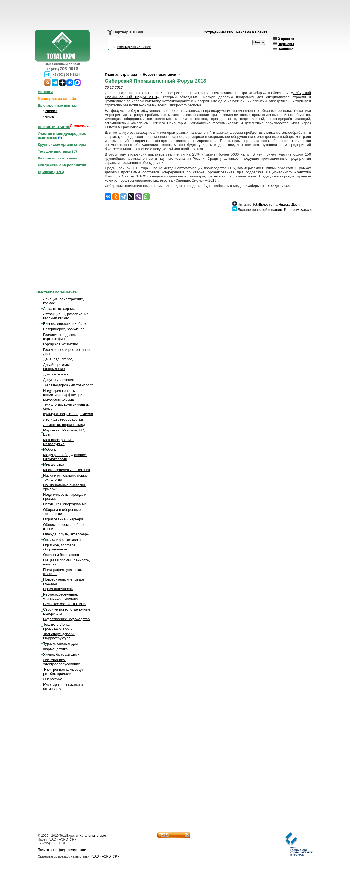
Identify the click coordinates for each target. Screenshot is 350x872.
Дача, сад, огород (58, 359)
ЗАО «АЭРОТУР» (105, 856)
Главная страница (121, 74)
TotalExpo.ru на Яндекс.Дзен (276, 204)
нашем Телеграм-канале (291, 210)
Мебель (49, 449)
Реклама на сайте (251, 32)
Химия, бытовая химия (62, 654)
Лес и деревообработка (63, 419)
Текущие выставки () (58, 151)
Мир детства (53, 464)
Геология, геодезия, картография (59, 337)
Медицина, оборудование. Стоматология (65, 457)
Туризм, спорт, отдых (60, 643)
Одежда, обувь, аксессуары (66, 534)
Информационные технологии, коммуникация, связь (66, 404)
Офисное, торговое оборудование (59, 547)
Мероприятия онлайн (57, 99)
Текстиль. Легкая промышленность (57, 626)
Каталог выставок (93, 836)
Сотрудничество (218, 32)
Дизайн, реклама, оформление (57, 367)
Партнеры (286, 44)
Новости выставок (159, 74)
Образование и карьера (63, 519)
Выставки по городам (57, 158)
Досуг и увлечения (58, 380)
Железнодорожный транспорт (68, 385)
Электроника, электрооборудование (61, 662)
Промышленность (58, 589)
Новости (45, 92)
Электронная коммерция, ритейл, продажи (64, 671)
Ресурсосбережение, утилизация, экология (61, 596)
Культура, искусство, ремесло (68, 414)
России (51, 111)
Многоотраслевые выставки (66, 470)
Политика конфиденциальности (62, 850)
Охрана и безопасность (63, 555)
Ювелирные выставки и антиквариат (63, 687)
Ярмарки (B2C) (51, 172)
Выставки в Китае (54, 127)
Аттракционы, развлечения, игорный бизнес (66, 316)
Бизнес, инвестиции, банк (64, 324)
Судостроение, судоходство (66, 619)
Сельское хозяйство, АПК (64, 604)
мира (49, 116)
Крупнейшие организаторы (62, 144)
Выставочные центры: (58, 105)
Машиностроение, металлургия (58, 442)
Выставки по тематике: (57, 292)
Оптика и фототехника (62, 540)
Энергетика (52, 679)
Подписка (285, 49)
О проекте (286, 39)
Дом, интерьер (55, 374)
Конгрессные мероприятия (62, 165)
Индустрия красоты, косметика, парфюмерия (63, 393)
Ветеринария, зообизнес (63, 329)
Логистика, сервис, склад (64, 425)
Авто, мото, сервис (59, 309)
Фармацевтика (55, 649)
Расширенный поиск (134, 47)
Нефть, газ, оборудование (65, 504)
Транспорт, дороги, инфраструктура (59, 636)
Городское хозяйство (60, 344)
